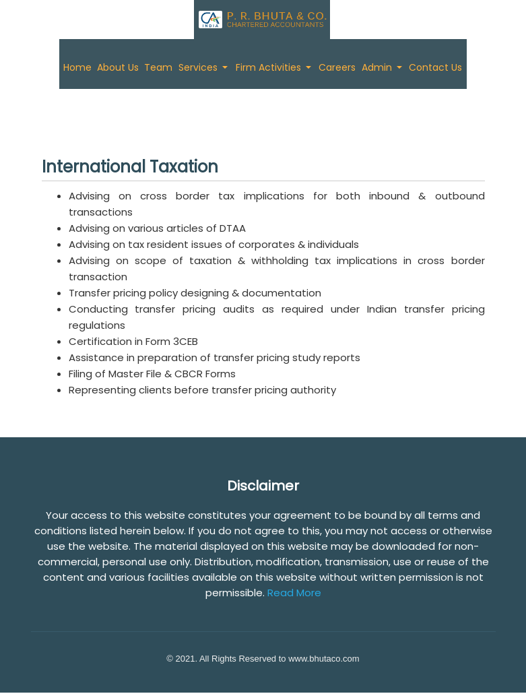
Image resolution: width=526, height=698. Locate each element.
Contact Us (435, 67)
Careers (337, 67)
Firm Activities (270, 67)
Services (199, 67)
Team (158, 67)
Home (77, 67)
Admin (378, 67)
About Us (118, 67)
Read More (294, 592)
